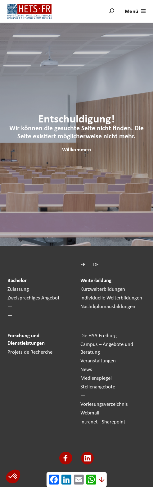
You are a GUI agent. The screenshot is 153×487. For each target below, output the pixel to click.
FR (83, 264)
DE (96, 264)
